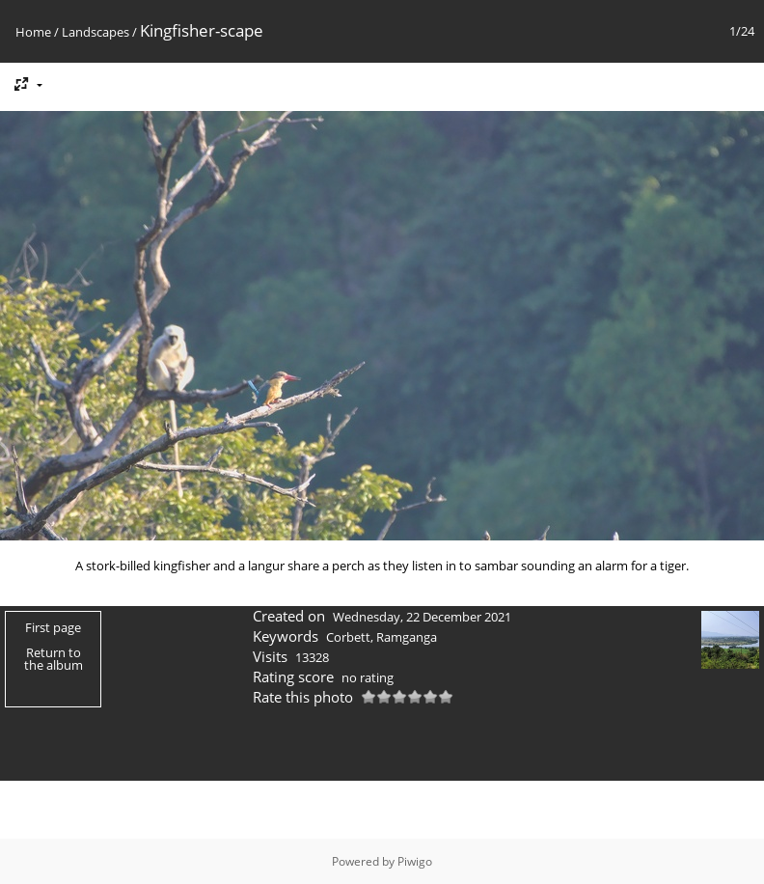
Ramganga (406, 637)
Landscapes (95, 32)
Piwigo (414, 861)
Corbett (348, 637)
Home (33, 32)
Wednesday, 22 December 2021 (422, 616)
